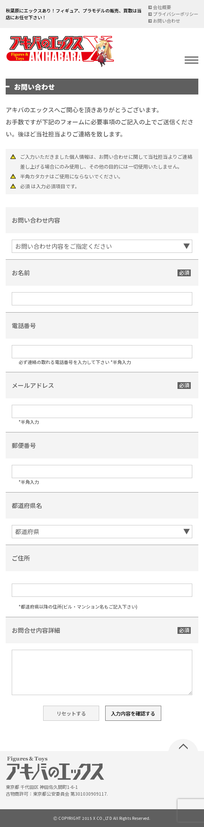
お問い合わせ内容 (36, 220)
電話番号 (24, 325)
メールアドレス (33, 385)
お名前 (21, 272)
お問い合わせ (166, 20)
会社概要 (162, 7)
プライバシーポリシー (175, 14)
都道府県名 (27, 505)
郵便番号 (24, 445)
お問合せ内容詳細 (36, 630)
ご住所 (21, 557)
